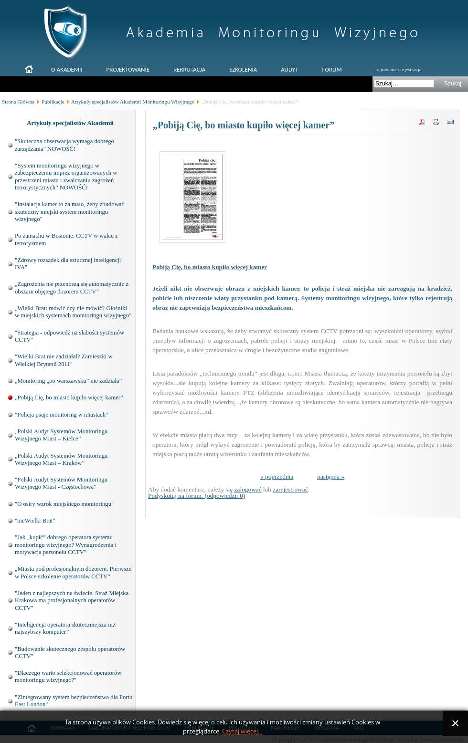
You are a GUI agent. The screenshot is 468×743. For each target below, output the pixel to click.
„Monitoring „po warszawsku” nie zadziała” (68, 380)
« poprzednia (276, 476)
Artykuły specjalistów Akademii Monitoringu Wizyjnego (133, 102)
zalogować (248, 489)
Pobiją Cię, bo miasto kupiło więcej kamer (209, 267)
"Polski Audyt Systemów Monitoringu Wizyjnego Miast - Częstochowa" (61, 483)
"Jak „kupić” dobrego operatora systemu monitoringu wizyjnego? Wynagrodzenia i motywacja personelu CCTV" (66, 544)
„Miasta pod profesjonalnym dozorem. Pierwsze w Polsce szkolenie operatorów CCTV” (73, 572)
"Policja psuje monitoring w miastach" (61, 414)
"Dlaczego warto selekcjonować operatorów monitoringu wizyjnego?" (68, 676)
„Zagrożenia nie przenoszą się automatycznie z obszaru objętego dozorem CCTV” (71, 287)
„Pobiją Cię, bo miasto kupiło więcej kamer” (69, 397)
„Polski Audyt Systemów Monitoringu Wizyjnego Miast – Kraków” (61, 459)
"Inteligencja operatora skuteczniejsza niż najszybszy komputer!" (65, 628)
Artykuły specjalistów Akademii (70, 122)
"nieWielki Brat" (35, 520)
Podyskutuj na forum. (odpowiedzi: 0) (196, 495)
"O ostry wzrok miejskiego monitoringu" (64, 504)
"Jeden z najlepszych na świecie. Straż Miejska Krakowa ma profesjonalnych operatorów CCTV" (71, 600)
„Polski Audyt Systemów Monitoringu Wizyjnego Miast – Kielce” (61, 435)
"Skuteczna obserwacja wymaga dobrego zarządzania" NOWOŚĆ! (64, 145)
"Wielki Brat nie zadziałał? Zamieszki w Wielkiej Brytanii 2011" (64, 360)
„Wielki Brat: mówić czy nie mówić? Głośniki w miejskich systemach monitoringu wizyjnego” (73, 312)
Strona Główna (18, 102)
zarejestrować (290, 489)
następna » (330, 476)
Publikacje (53, 102)
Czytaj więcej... (242, 731)
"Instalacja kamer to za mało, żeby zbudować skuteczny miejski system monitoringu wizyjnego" (69, 211)
